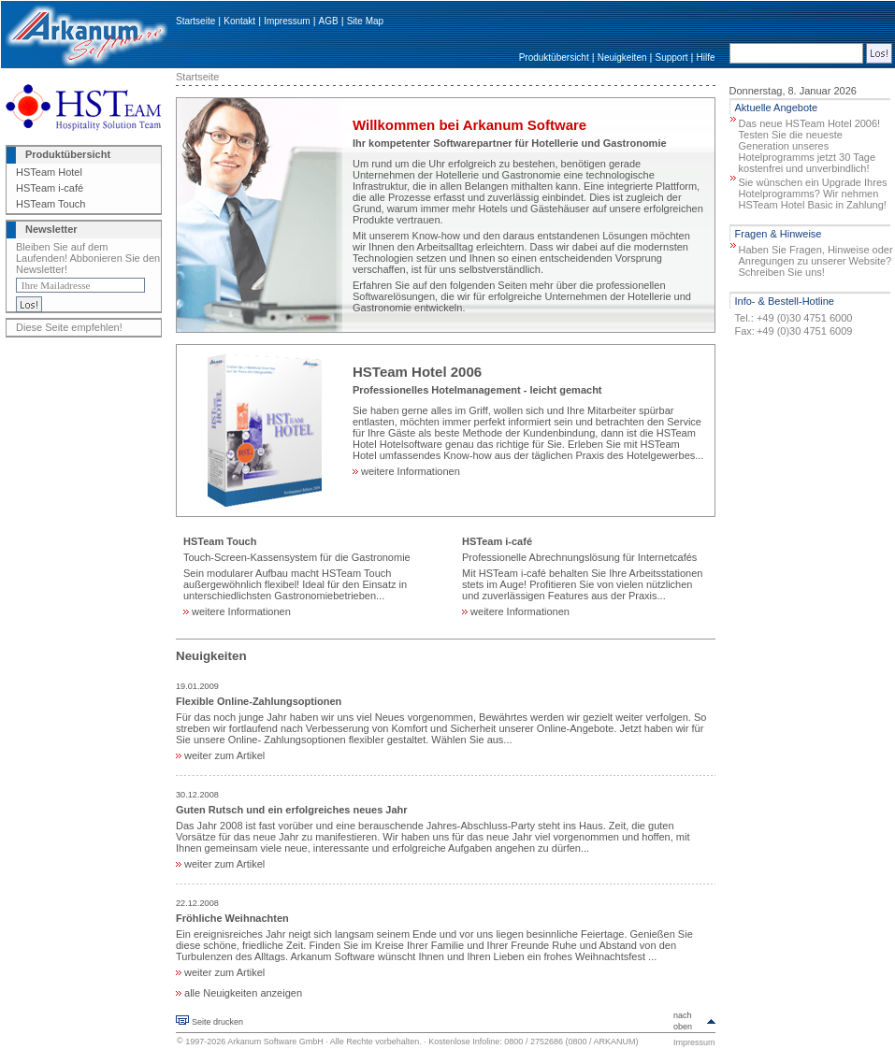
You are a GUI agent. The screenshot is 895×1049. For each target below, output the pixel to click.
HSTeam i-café (49, 188)
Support (671, 57)
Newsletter (51, 229)
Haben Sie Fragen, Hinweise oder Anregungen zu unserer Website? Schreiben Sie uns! (816, 261)
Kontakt (239, 21)
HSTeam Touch (50, 203)
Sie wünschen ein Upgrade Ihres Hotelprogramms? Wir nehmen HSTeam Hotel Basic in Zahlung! (813, 193)
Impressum (287, 21)
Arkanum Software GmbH (275, 1041)
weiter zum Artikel (220, 755)
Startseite (195, 21)
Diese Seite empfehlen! (69, 327)
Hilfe (706, 57)
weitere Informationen (406, 471)
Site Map (365, 21)
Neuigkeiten (622, 57)
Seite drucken (217, 1022)
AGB (329, 21)
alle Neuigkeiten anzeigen (239, 993)
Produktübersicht (554, 57)
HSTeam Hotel (49, 172)
